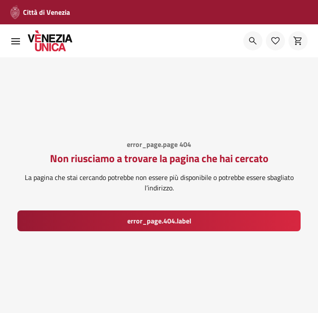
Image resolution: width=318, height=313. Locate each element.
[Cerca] (252, 40)
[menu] (15, 41)
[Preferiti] (275, 40)
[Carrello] (298, 40)
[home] (50, 40)
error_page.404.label (159, 221)
